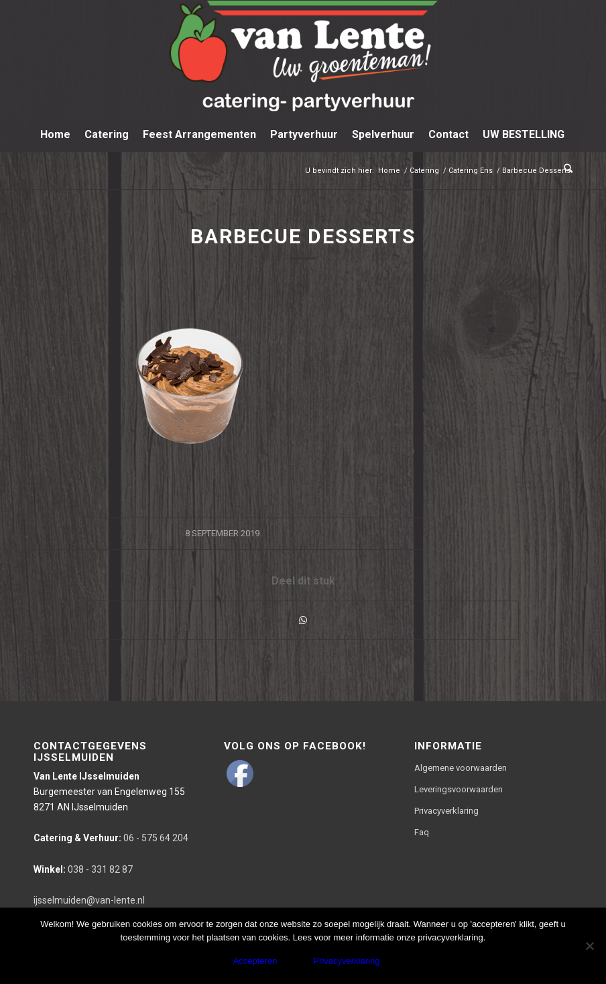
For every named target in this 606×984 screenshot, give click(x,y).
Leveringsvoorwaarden (458, 789)
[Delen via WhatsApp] (303, 620)
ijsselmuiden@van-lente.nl (89, 900)
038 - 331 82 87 (83, 869)
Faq (421, 832)
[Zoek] (564, 168)
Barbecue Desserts (303, 236)
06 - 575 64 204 (111, 838)
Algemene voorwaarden (460, 768)
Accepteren (255, 961)
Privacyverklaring (446, 811)
